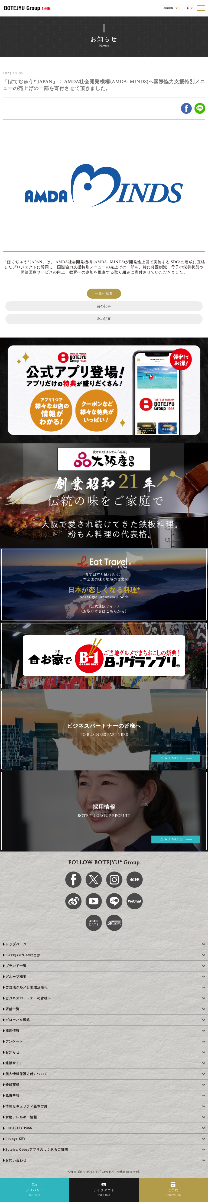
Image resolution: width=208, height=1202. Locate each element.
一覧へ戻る (104, 293)
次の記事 (104, 319)
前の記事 (104, 306)
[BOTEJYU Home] (27, 8)
